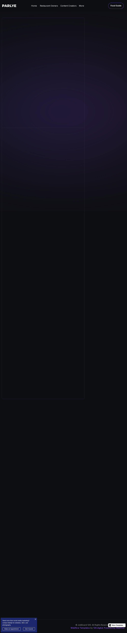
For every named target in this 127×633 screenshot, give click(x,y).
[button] (49, 6)
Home (34, 6)
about (67, 585)
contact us (115, 594)
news (90, 585)
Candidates (92, 594)
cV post (113, 585)
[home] (9, 6)
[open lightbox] (23, 368)
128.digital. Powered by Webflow (109, 628)
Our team (69, 589)
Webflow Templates (80, 628)
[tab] (98, 55)
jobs (67, 594)
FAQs (89, 589)
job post (114, 589)
